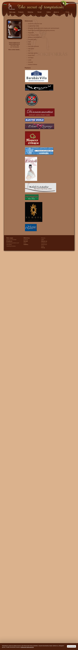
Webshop (30, 12)
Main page (12, 12)
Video (42, 239)
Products (20, 12)
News (42, 246)
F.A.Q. (67, 12)
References (44, 244)
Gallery (49, 12)
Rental (39, 12)
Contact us (44, 242)
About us (56, 12)
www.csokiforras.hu (14, 44)
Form (25, 242)
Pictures (43, 238)
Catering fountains (11, 246)
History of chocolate (11, 239)
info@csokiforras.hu (14, 42)
